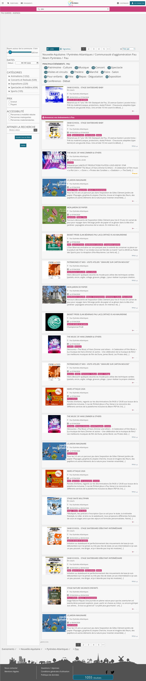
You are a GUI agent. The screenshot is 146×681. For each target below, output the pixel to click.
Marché (92, 72)
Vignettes (65, 49)
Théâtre (76, 72)
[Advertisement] (73, 30)
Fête (69, 76)
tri (121, 49)
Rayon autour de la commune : (20, 48)
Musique (82, 67)
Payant (14, 105)
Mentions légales (12, 671)
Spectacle (115, 67)
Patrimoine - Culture (58, 67)
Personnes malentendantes (22, 120)
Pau (77, 649)
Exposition (113, 76)
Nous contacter (11, 668)
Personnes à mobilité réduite (23, 115)
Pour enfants (53, 76)
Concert (98, 67)
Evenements (8, 649)
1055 (93, 677)
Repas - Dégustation (89, 76)
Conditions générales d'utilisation (55, 671)
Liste (50, 49)
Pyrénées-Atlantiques (80, 54)
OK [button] (35, 130)
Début (10, 63)
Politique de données (50, 675)
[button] (23, 138)
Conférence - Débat (57, 81)
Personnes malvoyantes (21, 117)
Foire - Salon (110, 72)
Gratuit (14, 102)
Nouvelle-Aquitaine (53, 54)
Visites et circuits (56, 72)
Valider (23, 146)
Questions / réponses (50, 668)
